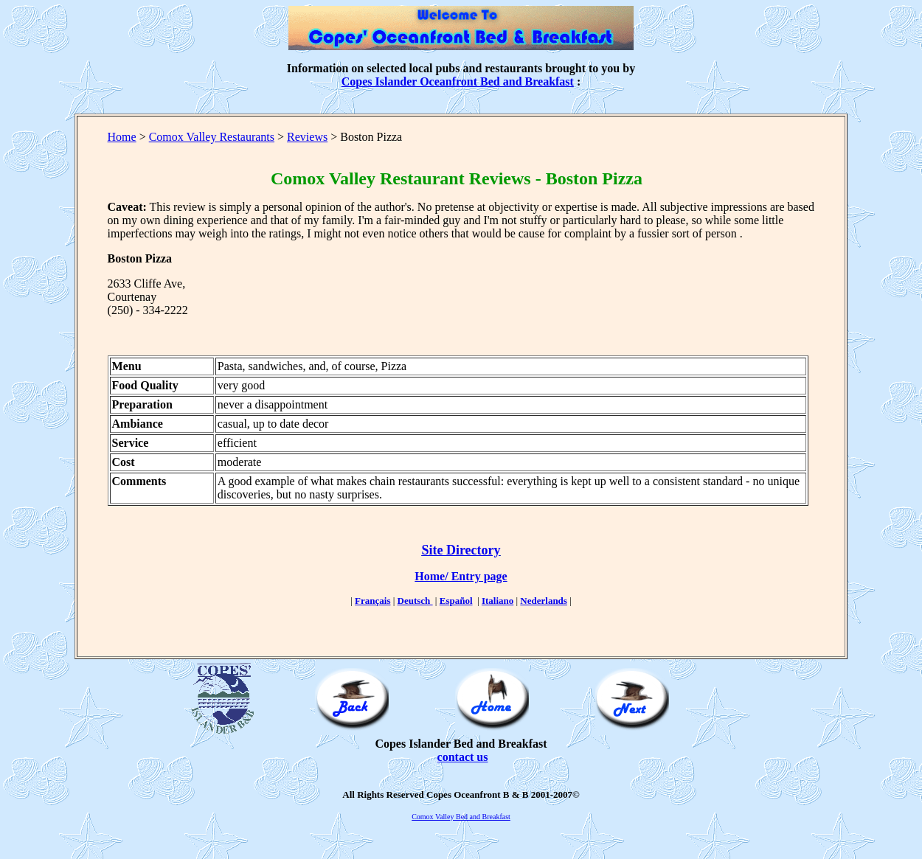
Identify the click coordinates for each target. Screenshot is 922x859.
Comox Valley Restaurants (211, 137)
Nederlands (543, 600)
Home (122, 137)
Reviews (307, 137)
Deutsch (415, 600)
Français (372, 600)
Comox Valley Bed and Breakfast (461, 817)
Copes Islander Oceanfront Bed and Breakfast (458, 81)
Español (456, 600)
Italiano (497, 600)
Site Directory (460, 550)
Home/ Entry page (461, 576)
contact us (462, 757)
